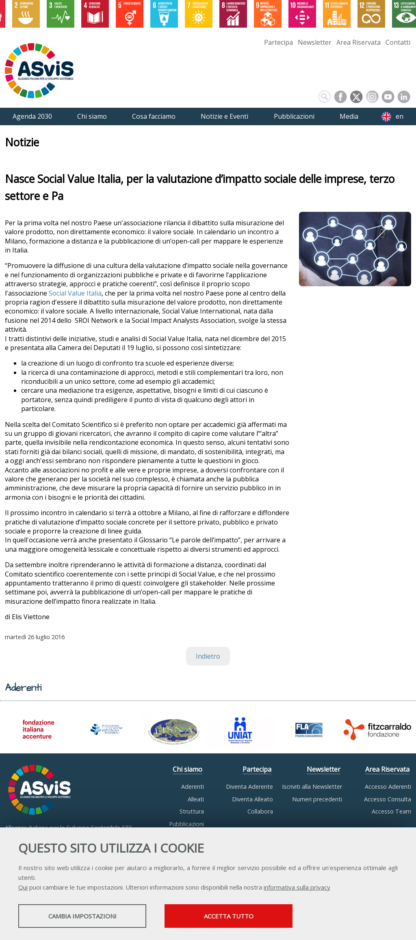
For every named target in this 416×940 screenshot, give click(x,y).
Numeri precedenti (317, 799)
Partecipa (278, 42)
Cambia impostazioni (82, 916)
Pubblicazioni (186, 824)
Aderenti (192, 786)
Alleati (196, 799)
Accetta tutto (229, 916)
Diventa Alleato (252, 799)
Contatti (398, 42)
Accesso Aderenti (388, 786)
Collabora (260, 811)
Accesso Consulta (387, 799)
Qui (23, 887)
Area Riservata (358, 42)
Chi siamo (187, 769)
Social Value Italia (75, 293)
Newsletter (315, 42)
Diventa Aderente (249, 786)
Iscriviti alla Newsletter (312, 786)
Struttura (192, 811)
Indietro (208, 656)
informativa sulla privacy (297, 887)
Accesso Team (391, 811)
